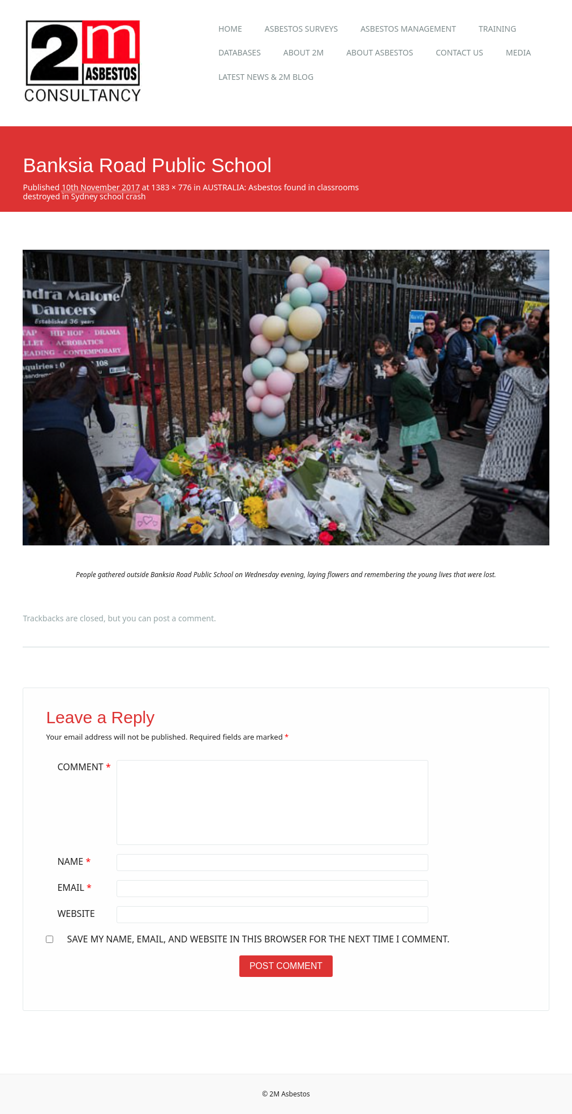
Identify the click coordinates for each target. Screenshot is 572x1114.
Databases (239, 52)
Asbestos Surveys (301, 28)
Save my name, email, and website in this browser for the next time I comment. (258, 939)
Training (497, 28)
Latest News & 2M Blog (265, 76)
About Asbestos (379, 52)
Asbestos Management (408, 28)
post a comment (183, 618)
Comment (85, 767)
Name (75, 861)
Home (230, 28)
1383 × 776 (171, 187)
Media (518, 52)
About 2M (303, 52)
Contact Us (459, 52)
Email (75, 887)
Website (75, 913)
